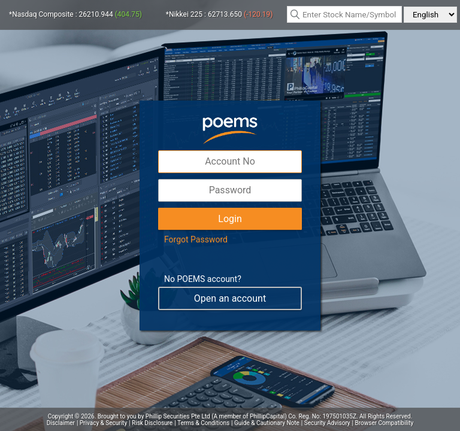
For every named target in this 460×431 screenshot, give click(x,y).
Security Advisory (327, 423)
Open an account (230, 298)
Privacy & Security (103, 423)
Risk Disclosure (152, 423)
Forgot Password (196, 239)
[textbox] (344, 14)
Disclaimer (61, 423)
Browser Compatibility (384, 423)
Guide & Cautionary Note (266, 423)
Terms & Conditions (203, 423)
